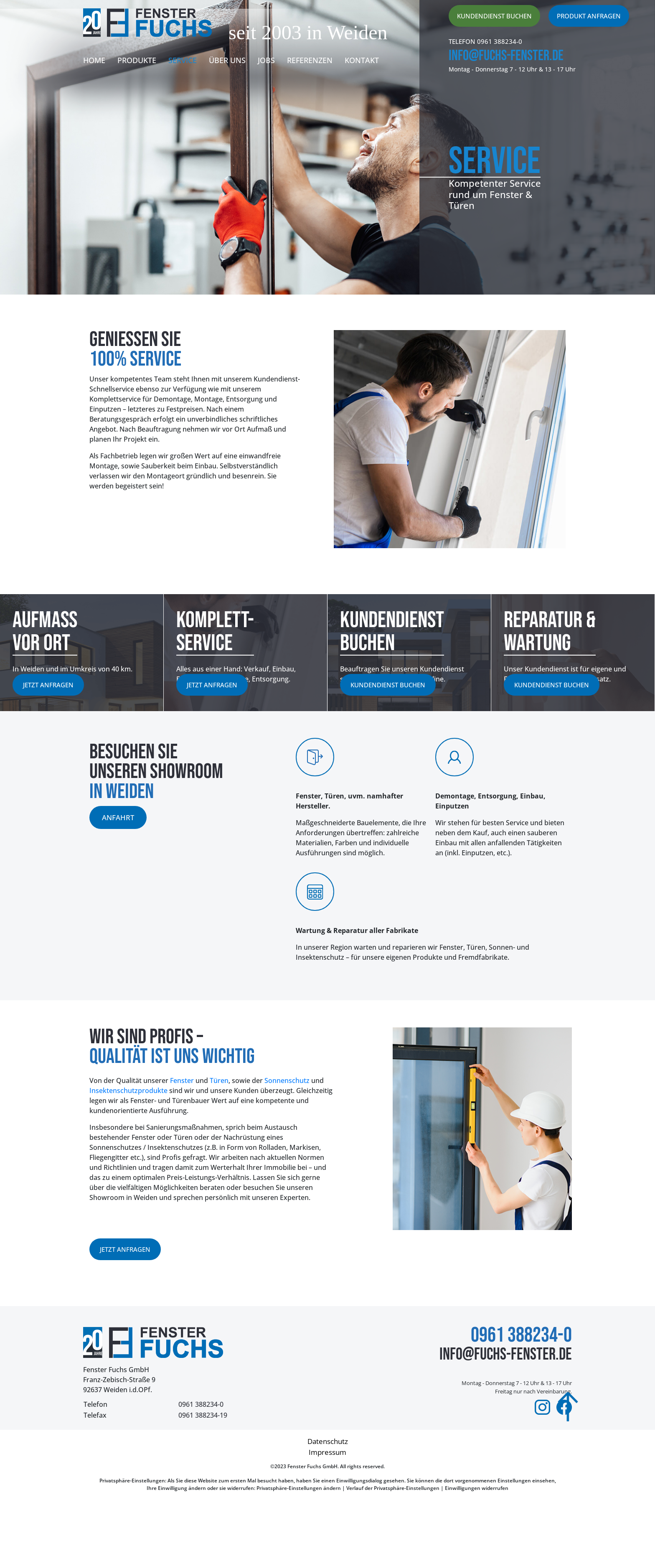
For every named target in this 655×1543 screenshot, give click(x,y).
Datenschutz (327, 1441)
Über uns (227, 60)
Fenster (182, 1080)
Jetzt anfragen (48, 685)
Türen (219, 1080)
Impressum (327, 1452)
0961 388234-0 (200, 1404)
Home (94, 60)
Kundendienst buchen (494, 16)
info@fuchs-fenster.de (506, 56)
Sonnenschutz (287, 1080)
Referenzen (310, 60)
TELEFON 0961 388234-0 (485, 41)
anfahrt (118, 817)
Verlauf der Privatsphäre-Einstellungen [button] (392, 1488)
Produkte (136, 60)
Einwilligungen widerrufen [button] (476, 1488)
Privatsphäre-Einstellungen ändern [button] (298, 1488)
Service (182, 60)
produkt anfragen (589, 16)
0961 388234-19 (202, 1415)
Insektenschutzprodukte (128, 1090)
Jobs (266, 60)
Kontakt (362, 60)
